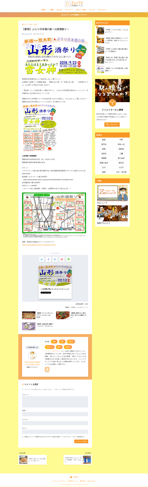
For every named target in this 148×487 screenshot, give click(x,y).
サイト (24, 428)
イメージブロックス (53, 351)
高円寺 (71, 342)
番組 (51, 10)
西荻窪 (121, 149)
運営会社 (82, 481)
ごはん (59, 10)
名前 (24, 411)
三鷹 (121, 154)
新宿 (86, 304)
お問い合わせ (91, 481)
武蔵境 (103, 158)
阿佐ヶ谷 (50, 347)
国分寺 (121, 163)
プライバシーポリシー (60, 481)
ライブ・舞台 (81, 10)
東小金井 (121, 158)
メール (25, 420)
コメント (25, 395)
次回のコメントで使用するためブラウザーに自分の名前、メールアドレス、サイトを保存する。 (54, 437)
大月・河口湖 (121, 172)
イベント (69, 10)
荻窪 (59, 347)
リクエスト (102, 10)
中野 (62, 342)
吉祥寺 (68, 347)
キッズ (92, 10)
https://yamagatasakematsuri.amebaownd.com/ (39, 245)
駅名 (43, 10)
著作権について (73, 481)
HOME (74, 477)
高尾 (104, 172)
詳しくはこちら (112, 124)
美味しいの (75, 308)
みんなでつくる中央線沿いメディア (74, 15)
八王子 (121, 167)
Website (47, 372)
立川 (104, 167)
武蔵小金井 (104, 163)
